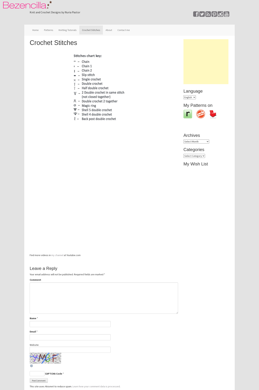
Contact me (123, 30)
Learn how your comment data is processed (96, 386)
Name (33, 318)
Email (33, 331)
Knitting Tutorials (68, 30)
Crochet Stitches (91, 30)
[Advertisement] (205, 61)
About (109, 30)
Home (35, 30)
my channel (57, 255)
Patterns (48, 30)
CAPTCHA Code (53, 373)
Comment (35, 279)
